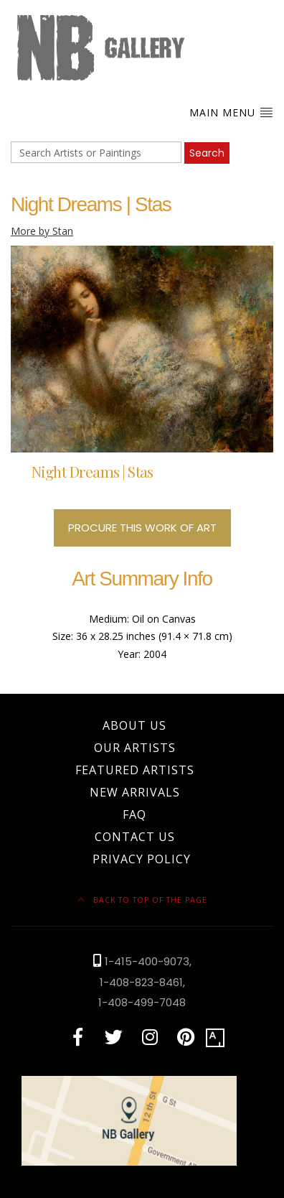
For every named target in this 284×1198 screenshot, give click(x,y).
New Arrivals (135, 792)
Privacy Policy (142, 859)
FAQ (134, 814)
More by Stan (42, 231)
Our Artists (135, 748)
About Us (134, 725)
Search (206, 153)
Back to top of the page (142, 900)
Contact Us (135, 837)
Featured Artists (134, 770)
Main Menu (231, 112)
